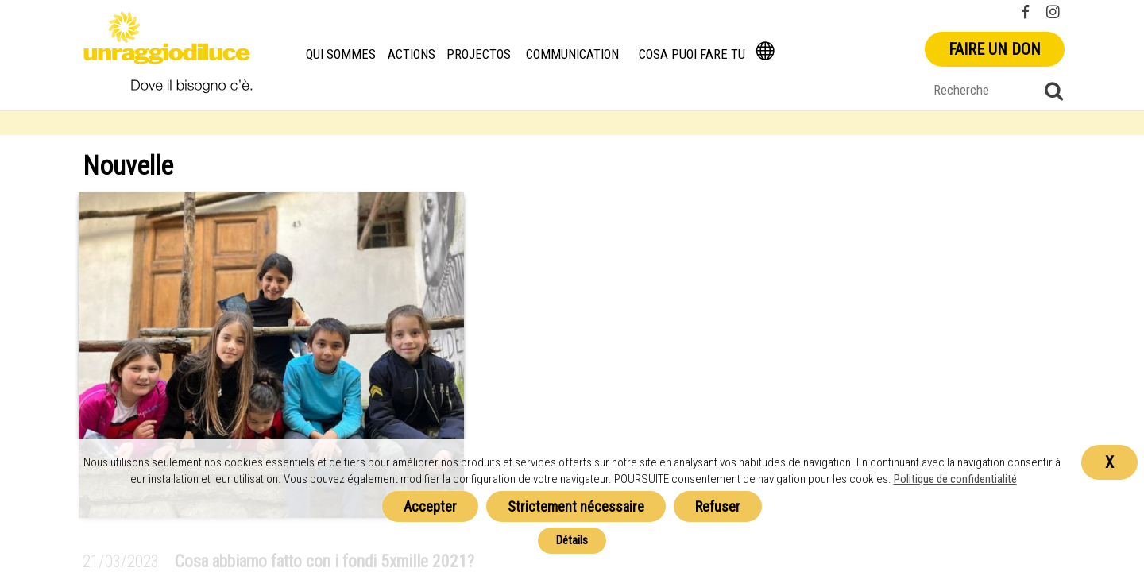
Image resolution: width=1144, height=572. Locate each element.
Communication (572, 54)
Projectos (478, 54)
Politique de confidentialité (955, 479)
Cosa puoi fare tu (692, 54)
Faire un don (995, 49)
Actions (411, 54)
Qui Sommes (341, 54)
